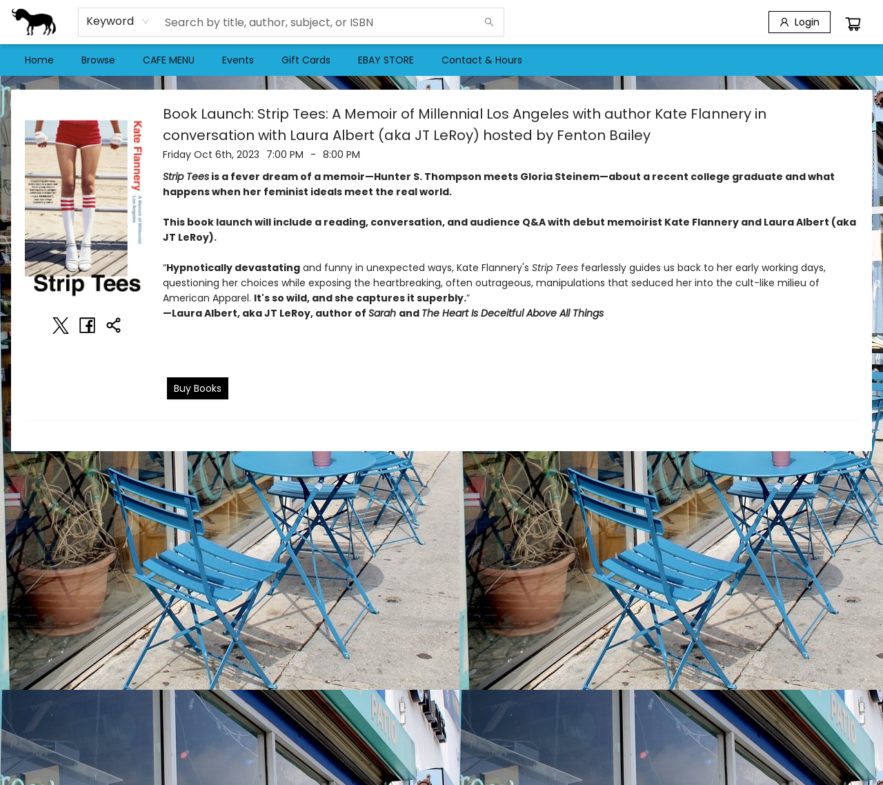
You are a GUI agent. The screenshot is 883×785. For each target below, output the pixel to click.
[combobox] (118, 21)
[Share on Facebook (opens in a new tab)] (87, 326)
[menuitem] (39, 60)
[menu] (441, 60)
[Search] (489, 22)
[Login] (799, 22)
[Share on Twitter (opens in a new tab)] (60, 326)
